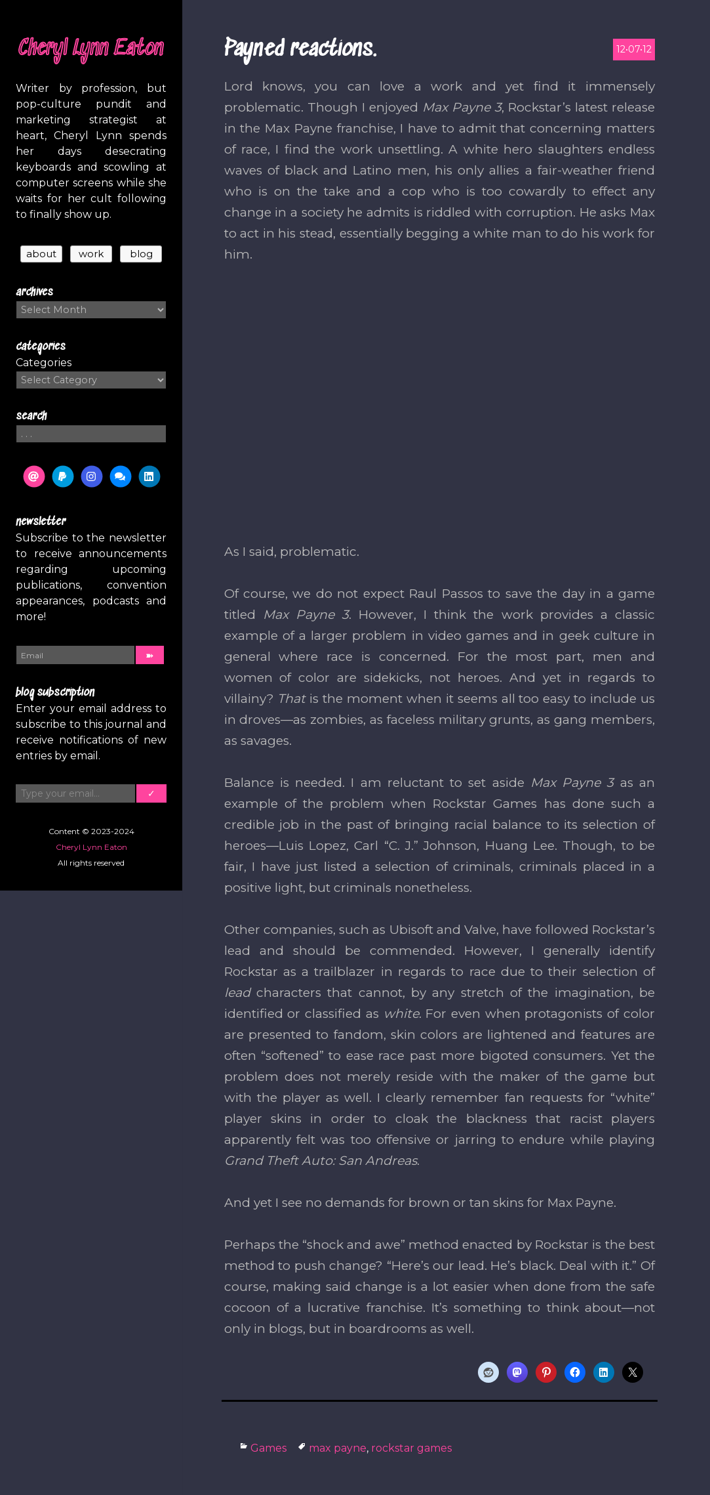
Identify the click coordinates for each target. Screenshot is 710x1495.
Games (268, 1448)
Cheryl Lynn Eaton (91, 49)
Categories (43, 362)
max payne (337, 1448)
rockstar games (411, 1448)
